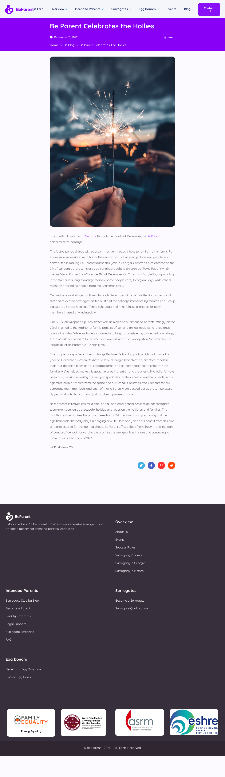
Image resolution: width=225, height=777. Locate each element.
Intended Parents (88, 9)
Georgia (90, 236)
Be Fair (38, 9)
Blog (187, 9)
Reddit (171, 466)
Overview (57, 9)
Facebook (151, 466)
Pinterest (161, 466)
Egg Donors (147, 9)
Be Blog (69, 45)
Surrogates (119, 9)
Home (54, 45)
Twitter (141, 466)
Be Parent (153, 236)
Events (171, 9)
